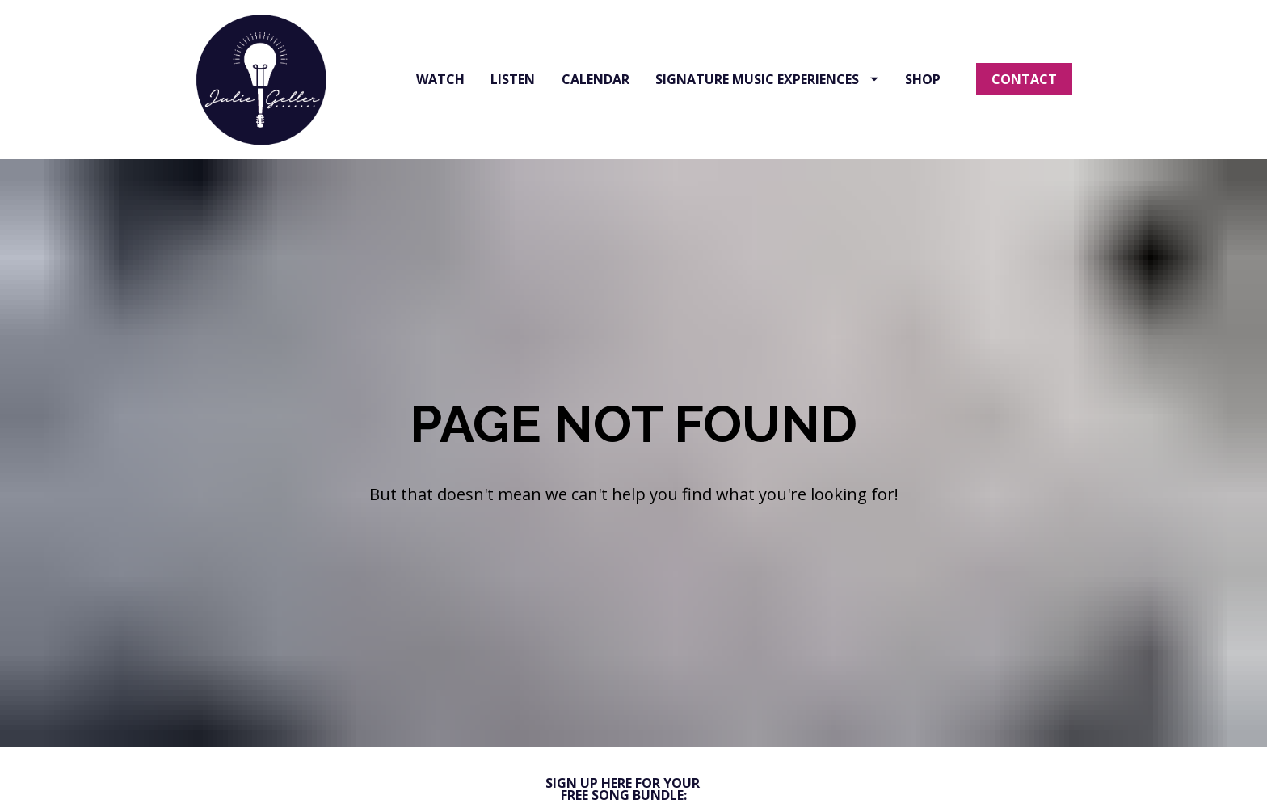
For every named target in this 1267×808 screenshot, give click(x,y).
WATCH (440, 79)
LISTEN (512, 79)
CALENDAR (595, 79)
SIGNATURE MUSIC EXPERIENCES (766, 79)
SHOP (923, 79)
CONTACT (1024, 79)
